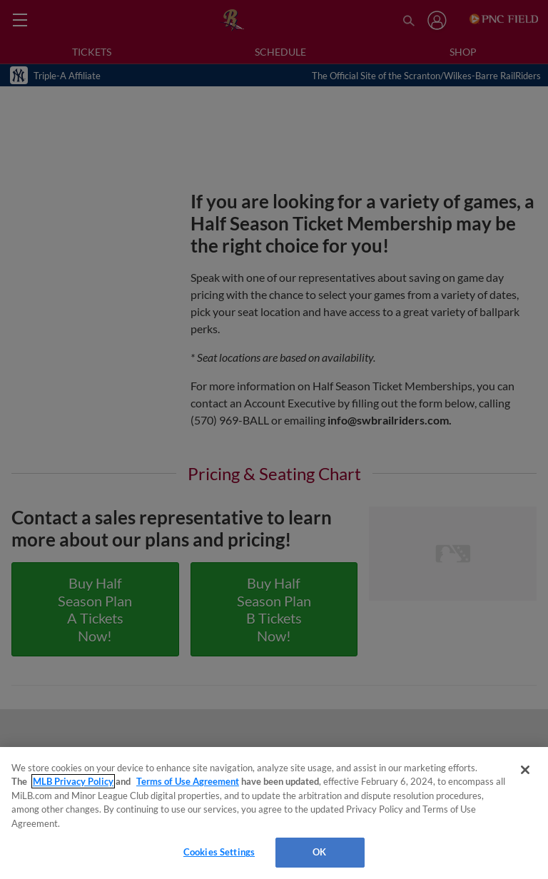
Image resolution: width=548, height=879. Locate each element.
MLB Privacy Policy (73, 781)
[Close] (525, 770)
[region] (274, 813)
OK (319, 852)
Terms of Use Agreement (187, 781)
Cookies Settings (219, 852)
